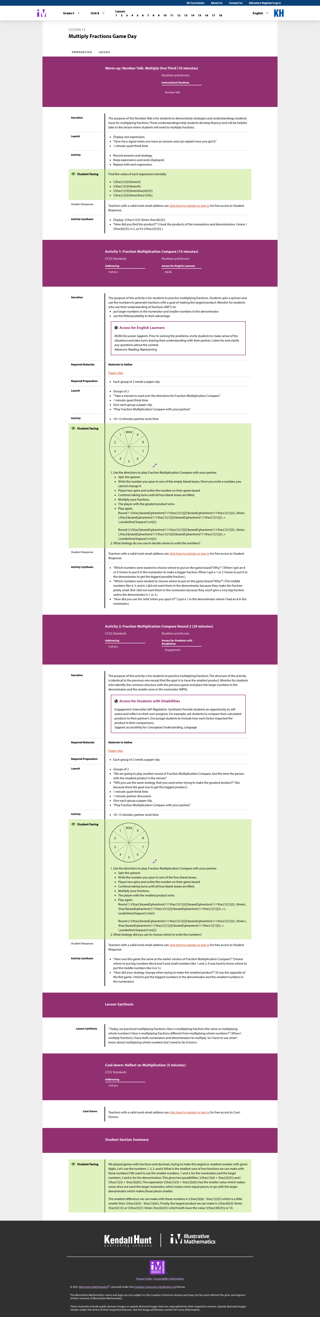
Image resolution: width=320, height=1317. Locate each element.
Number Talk (172, 92)
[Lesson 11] (171, 15)
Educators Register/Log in (265, 3)
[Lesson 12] (178, 15)
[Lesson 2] (121, 15)
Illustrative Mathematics (93, 1287)
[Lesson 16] (206, 15)
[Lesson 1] (116, 15)
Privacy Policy (144, 1278)
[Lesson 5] (137, 15)
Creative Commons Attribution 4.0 (155, 1287)
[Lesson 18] (220, 15)
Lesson (104, 52)
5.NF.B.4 (113, 272)
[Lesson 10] (164, 15)
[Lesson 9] (158, 15)
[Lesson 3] (127, 15)
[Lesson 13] (185, 15)
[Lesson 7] (148, 15)
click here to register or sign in (189, 206)
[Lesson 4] (132, 15)
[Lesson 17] (213, 15)
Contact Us (235, 3)
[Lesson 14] (192, 15)
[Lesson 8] (153, 15)
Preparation (82, 52)
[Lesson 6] (143, 15)
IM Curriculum (195, 3)
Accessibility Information (169, 1278)
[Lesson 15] (199, 15)
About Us (216, 3)
